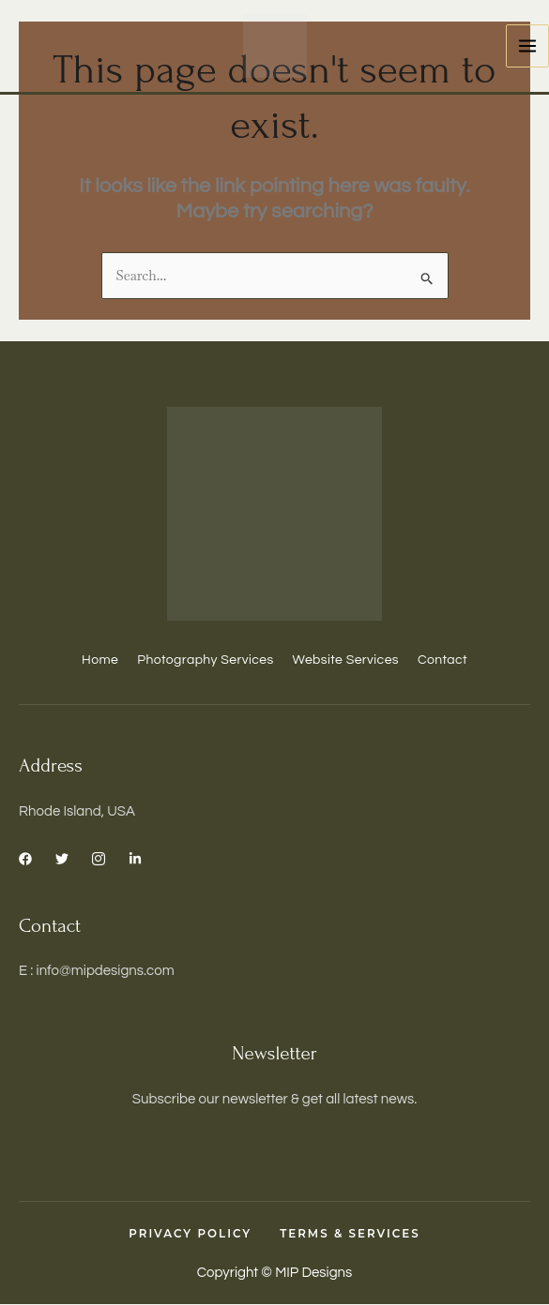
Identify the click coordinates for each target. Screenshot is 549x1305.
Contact (442, 660)
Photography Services (205, 660)
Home (100, 660)
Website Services (346, 660)
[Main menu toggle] (528, 46)
